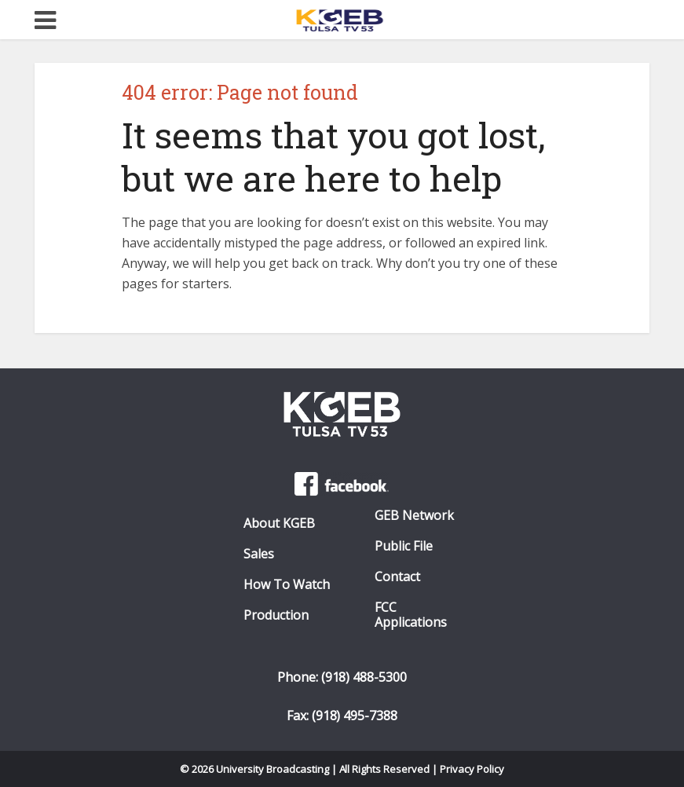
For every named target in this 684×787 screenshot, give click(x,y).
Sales (258, 554)
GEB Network (414, 515)
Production (276, 615)
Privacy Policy (472, 769)
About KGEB (279, 523)
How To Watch (286, 584)
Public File (404, 546)
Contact (397, 576)
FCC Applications (411, 615)
